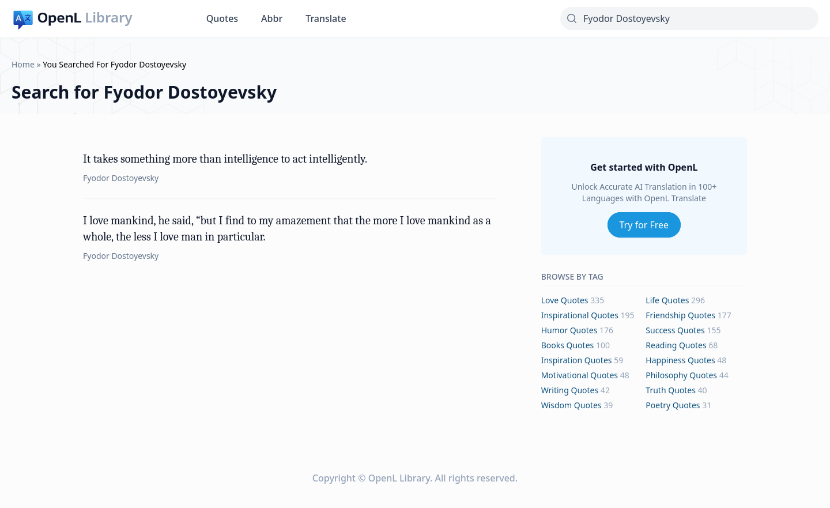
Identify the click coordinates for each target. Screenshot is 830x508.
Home (23, 64)
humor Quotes (569, 330)
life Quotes (667, 300)
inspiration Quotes (576, 360)
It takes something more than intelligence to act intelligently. (225, 158)
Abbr (271, 18)
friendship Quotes (680, 315)
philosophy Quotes (681, 375)
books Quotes (567, 345)
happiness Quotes (680, 360)
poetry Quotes (673, 405)
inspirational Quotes (579, 315)
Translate (325, 18)
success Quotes (675, 330)
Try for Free (644, 225)
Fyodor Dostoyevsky (121, 177)
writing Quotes (570, 390)
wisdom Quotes (571, 405)
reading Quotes (676, 345)
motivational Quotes (579, 375)
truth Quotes (671, 390)
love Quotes (564, 300)
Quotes (222, 18)
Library (108, 17)
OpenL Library (399, 478)
